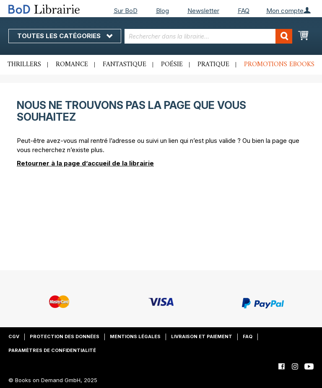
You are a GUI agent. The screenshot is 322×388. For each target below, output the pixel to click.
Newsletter (203, 11)
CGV (13, 336)
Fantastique (124, 64)
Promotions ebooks (279, 64)
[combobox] (208, 36)
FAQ (243, 11)
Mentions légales (135, 336)
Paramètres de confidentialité (52, 350)
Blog (162, 11)
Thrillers (24, 64)
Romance (72, 64)
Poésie (172, 64)
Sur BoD (126, 11)
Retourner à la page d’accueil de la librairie (85, 163)
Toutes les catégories (64, 36)
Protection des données (64, 336)
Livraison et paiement (201, 336)
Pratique (213, 64)
